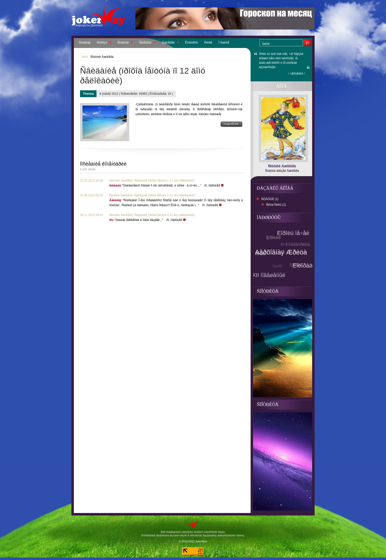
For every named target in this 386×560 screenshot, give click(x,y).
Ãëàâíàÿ (85, 42)
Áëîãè (208, 42)
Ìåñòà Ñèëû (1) (276, 204)
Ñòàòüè (123, 42)
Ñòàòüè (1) (269, 199)
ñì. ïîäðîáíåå (214, 185)
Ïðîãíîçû (102, 42)
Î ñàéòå (224, 42)
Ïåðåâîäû (145, 42)
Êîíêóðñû (191, 42)
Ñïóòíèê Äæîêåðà (101, 57)
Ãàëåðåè (168, 42)
